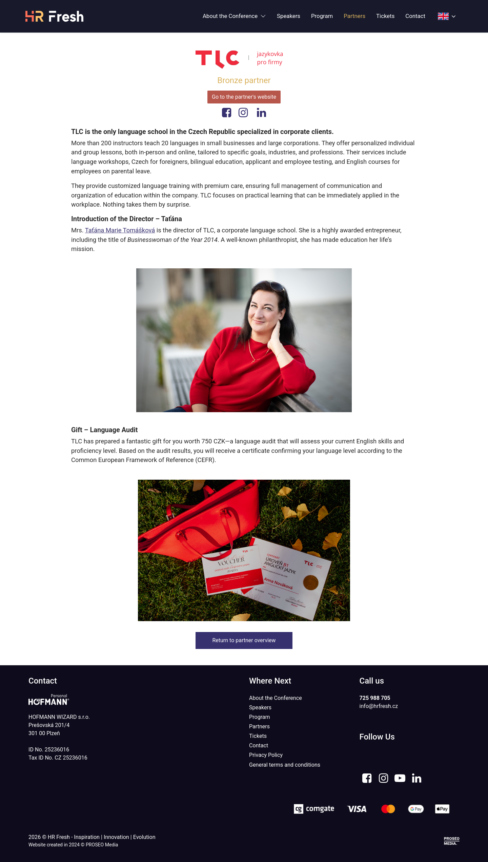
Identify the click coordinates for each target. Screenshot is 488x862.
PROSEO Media (102, 844)
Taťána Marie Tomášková (120, 230)
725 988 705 (375, 698)
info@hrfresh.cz (379, 706)
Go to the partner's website (244, 97)
